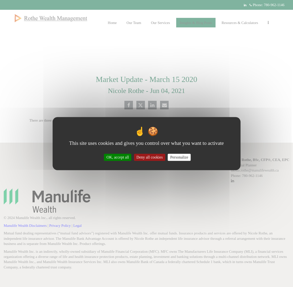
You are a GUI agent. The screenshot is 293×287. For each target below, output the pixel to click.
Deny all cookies (149, 157)
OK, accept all (118, 157)
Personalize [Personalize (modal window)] (179, 157)
